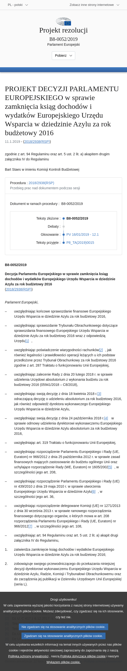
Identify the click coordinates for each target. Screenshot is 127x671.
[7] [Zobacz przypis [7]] (30, 526)
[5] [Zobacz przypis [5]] (110, 467)
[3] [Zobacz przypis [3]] (99, 394)
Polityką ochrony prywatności (28, 664)
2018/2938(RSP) (37, 142)
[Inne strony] (94, 5)
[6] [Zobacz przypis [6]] (93, 491)
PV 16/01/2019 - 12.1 (82, 234)
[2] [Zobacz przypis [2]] (101, 350)
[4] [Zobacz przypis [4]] (106, 418)
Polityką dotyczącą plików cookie (83, 664)
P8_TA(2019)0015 (80, 243)
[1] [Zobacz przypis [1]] (27, 341)
